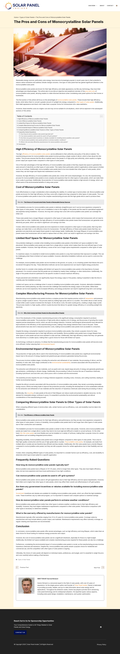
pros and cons (90, 91)
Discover (93, 5)
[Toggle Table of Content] (100, 116)
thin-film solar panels (27, 433)
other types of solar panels (85, 102)
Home (16, 17)
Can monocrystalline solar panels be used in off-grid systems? (39, 136)
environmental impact (47, 344)
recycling (30, 393)
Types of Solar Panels (27, 17)
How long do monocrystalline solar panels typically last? (37, 134)
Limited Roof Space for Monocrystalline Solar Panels (34, 123)
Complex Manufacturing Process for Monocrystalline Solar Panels (39, 125)
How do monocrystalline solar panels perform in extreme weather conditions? (43, 140)
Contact (110, 5)
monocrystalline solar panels (67, 100)
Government (20, 493)
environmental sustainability (61, 362)
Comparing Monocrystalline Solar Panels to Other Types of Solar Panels (41, 130)
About (102, 5)
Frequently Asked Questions (27, 132)
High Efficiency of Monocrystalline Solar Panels (33, 119)
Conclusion (21, 144)
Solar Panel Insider (81, 585)
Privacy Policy (101, 644)
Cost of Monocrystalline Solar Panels (30, 121)
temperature (89, 298)
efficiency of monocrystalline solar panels (36, 154)
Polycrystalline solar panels (74, 442)
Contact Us (20, 632)
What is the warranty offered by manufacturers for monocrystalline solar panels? (44, 142)
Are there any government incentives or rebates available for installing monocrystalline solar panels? (50, 138)
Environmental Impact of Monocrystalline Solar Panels (35, 127)
